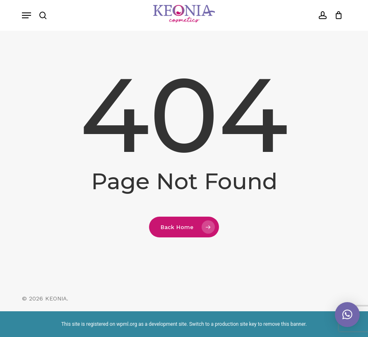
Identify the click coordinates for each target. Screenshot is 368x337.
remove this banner (284, 324)
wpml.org (126, 324)
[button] (26, 15)
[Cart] (337, 15)
